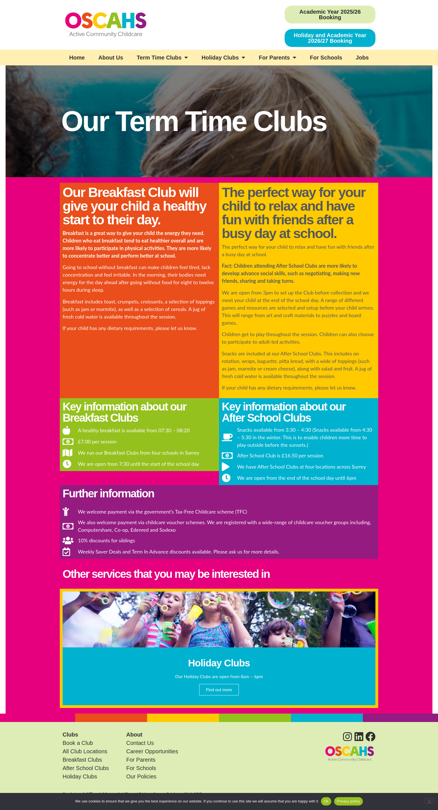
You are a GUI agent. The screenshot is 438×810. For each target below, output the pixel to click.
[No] (429, 801)
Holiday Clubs (223, 57)
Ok (326, 801)
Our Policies (141, 776)
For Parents (277, 57)
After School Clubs (86, 768)
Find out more (219, 689)
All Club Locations (85, 751)
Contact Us (140, 743)
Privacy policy (348, 801)
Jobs (362, 57)
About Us (110, 57)
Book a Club (78, 743)
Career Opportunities (152, 751)
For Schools (326, 57)
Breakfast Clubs (82, 760)
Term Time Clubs (162, 57)
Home (77, 57)
